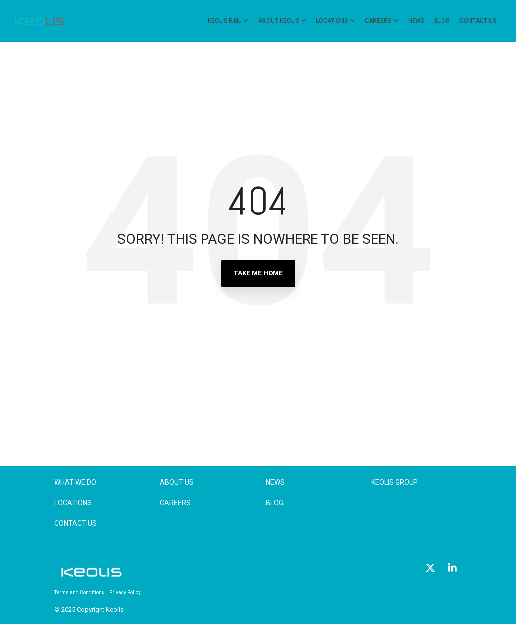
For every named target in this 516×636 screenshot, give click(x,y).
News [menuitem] (275, 482)
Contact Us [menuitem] (75, 523)
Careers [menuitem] (175, 503)
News (416, 20)
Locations (335, 21)
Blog (442, 20)
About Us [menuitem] (177, 482)
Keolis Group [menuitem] (394, 482)
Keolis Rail (228, 21)
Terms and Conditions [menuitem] (79, 592)
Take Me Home (258, 273)
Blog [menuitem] (274, 503)
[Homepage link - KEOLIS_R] (91, 576)
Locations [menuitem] (73, 503)
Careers (381, 21)
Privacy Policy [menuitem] (125, 592)
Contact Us (478, 20)
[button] (431, 568)
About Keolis (282, 21)
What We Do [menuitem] (75, 482)
